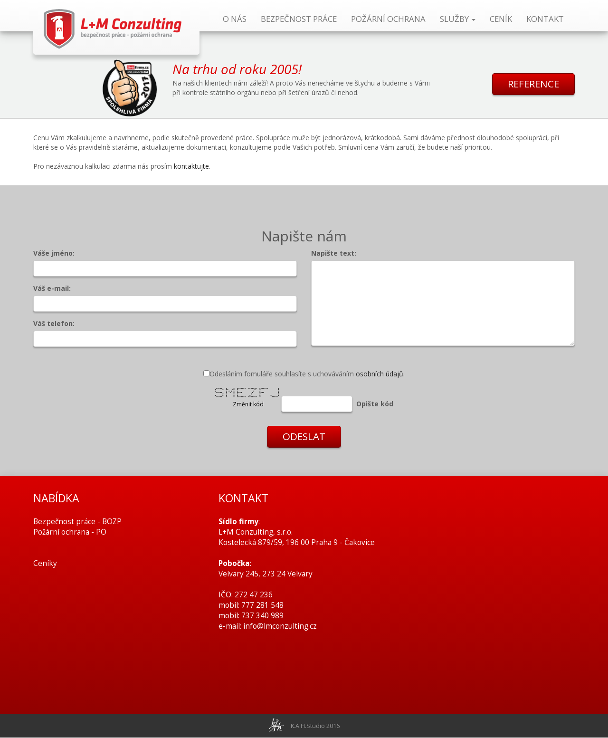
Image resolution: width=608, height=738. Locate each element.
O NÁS (235, 18)
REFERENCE (532, 84)
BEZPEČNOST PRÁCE (299, 18)
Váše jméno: (54, 253)
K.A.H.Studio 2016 (315, 726)
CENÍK (501, 18)
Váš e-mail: (52, 288)
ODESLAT (304, 437)
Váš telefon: (54, 323)
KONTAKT (545, 18)
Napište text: (333, 253)
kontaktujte (191, 166)
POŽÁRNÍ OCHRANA (388, 18)
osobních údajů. (380, 373)
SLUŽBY (457, 18)
